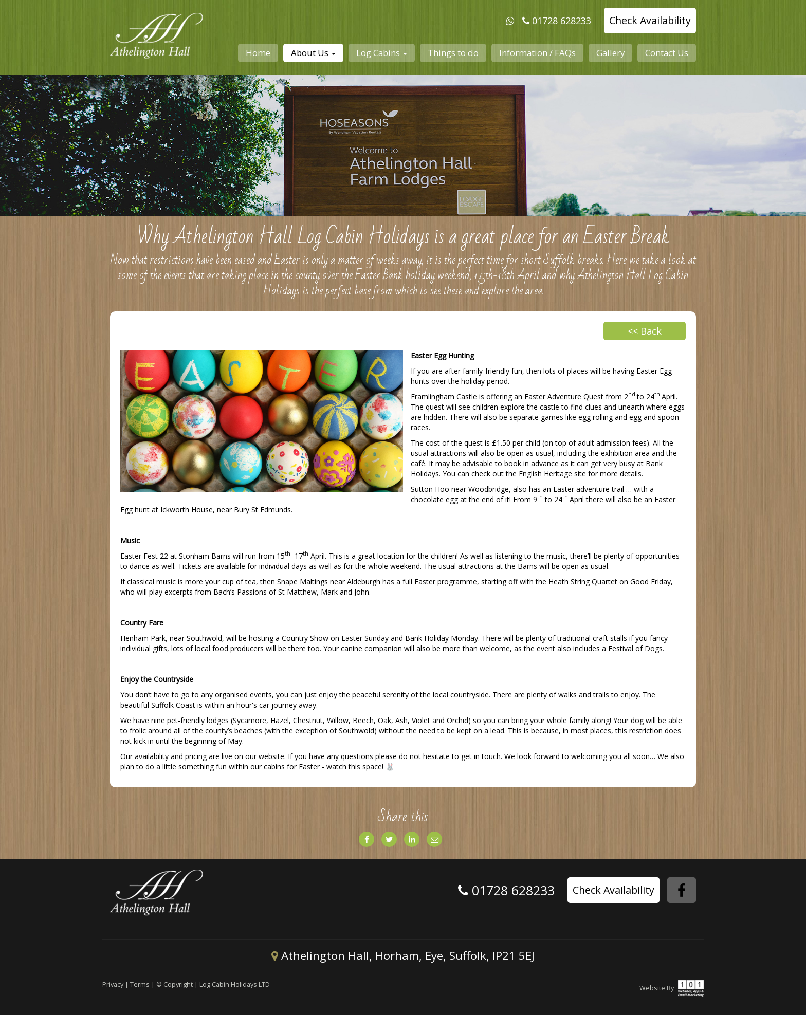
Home (258, 53)
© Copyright (174, 984)
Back (645, 331)
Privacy (112, 984)
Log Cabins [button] (381, 53)
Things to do (453, 53)
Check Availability (650, 20)
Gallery (610, 53)
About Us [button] (313, 53)
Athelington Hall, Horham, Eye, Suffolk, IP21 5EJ (403, 956)
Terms (140, 984)
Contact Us (666, 53)
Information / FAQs (537, 53)
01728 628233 (561, 20)
